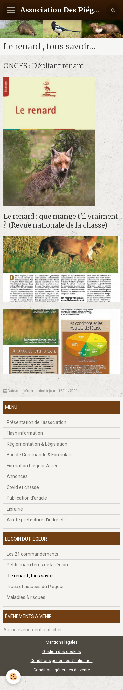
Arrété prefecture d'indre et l (36, 519)
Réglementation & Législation (37, 444)
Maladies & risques (26, 597)
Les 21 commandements (32, 554)
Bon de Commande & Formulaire (40, 454)
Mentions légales (62, 642)
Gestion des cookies (61, 651)
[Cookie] (13, 676)
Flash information (25, 433)
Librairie (15, 509)
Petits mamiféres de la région (37, 564)
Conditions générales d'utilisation (62, 660)
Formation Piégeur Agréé (33, 465)
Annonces (17, 476)
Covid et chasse (23, 487)
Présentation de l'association (36, 422)
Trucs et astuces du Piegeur (35, 586)
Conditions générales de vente (61, 669)
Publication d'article (27, 498)
